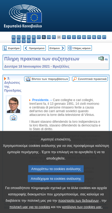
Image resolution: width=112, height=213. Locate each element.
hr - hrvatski (64, 37)
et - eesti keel (39, 37)
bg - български (14, 37)
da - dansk (29, 37)
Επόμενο (55, 48)
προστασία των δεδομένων (78, 207)
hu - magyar (84, 37)
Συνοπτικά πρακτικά (92, 79)
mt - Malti (89, 37)
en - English (49, 37)
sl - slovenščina (24, 41)
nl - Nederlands (94, 37)
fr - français (54, 37)
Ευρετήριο (14, 48)
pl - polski (99, 37)
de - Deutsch (34, 37)
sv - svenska (34, 41)
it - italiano (69, 37)
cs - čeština (24, 37)
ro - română (14, 41)
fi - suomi (29, 41)
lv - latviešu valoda (74, 37)
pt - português (104, 37)
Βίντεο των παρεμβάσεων (50, 79)
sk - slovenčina (19, 41)
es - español (19, 37)
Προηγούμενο (36, 48)
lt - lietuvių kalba (79, 37)
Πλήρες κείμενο (82, 48)
